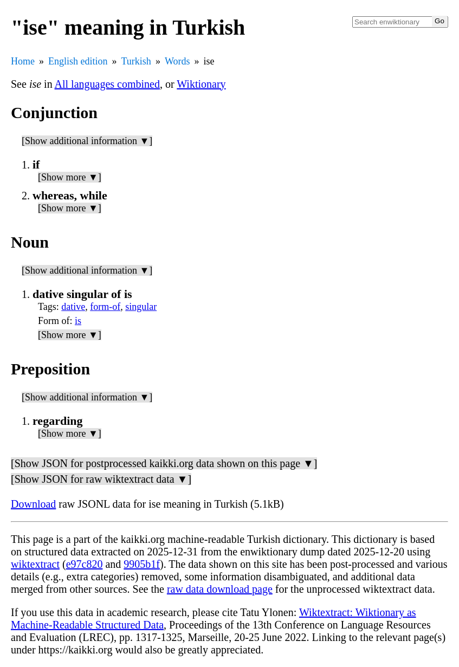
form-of (105, 306)
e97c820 (84, 564)
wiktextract (35, 564)
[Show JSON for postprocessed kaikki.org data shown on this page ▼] (164, 463)
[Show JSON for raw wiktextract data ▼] (101, 479)
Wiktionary (201, 84)
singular (141, 306)
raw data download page (220, 589)
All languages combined (107, 84)
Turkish (136, 61)
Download (33, 504)
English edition (78, 61)
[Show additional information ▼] (87, 140)
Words (177, 61)
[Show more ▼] (69, 177)
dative (73, 306)
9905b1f (142, 564)
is (78, 320)
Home (23, 61)
